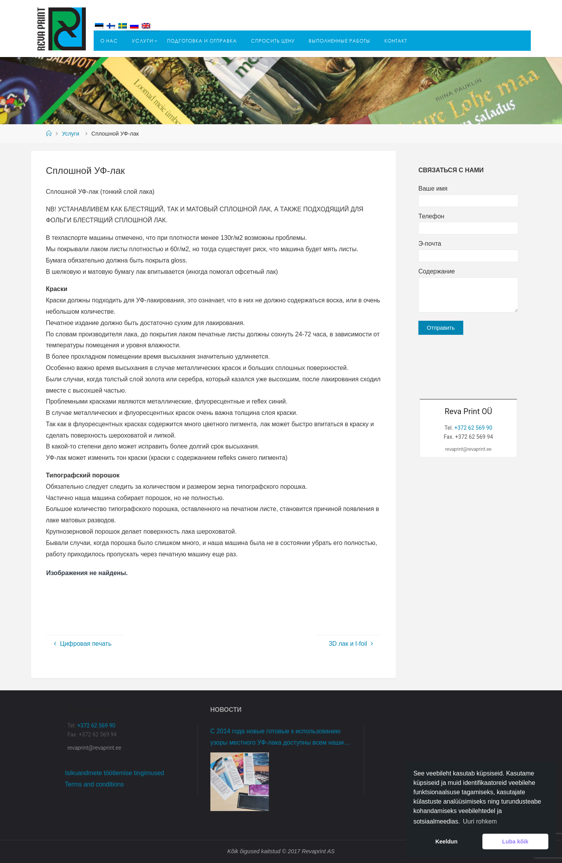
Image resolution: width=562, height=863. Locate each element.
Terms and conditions (94, 784)
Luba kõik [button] (515, 841)
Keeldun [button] (446, 841)
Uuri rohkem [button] (480, 821)
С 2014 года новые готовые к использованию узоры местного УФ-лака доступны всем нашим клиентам (279, 738)
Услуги (70, 133)
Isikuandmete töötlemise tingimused (114, 773)
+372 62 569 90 (473, 428)
